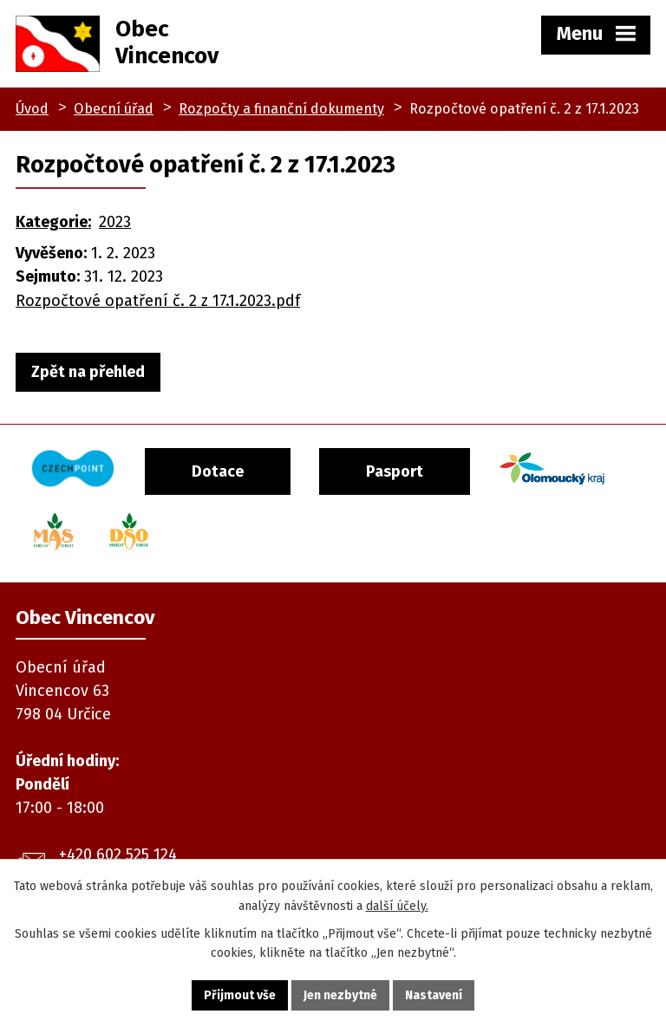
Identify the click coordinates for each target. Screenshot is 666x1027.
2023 (115, 221)
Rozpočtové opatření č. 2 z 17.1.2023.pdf (158, 300)
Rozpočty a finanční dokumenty (281, 109)
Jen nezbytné (340, 995)
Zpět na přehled (88, 371)
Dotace (220, 471)
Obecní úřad (113, 109)
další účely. (397, 906)
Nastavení (433, 995)
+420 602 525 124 (118, 852)
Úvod (32, 109)
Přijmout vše (240, 995)
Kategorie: (53, 221)
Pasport (399, 471)
